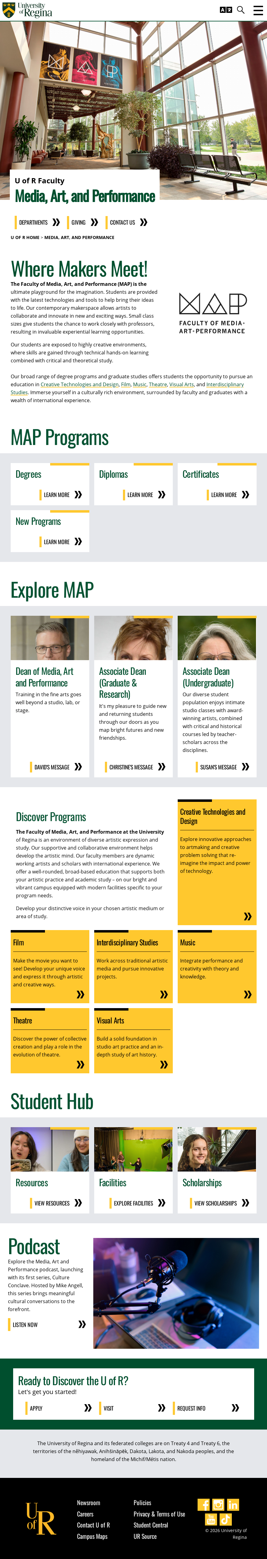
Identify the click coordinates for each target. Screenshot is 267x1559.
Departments (34, 223)
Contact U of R (93, 1523)
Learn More (56, 495)
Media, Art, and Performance (79, 237)
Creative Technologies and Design (80, 384)
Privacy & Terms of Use (159, 1512)
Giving (80, 223)
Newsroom (88, 1500)
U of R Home (25, 237)
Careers (85, 1512)
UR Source (145, 1534)
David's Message (51, 766)
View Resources (51, 1202)
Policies (142, 1500)
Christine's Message (130, 766)
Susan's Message (217, 766)
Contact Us (125, 223)
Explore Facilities (133, 1202)
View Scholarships (215, 1202)
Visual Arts (181, 384)
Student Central (151, 1523)
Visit (109, 1407)
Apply (36, 1407)
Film (126, 384)
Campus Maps (92, 1534)
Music (139, 384)
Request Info (192, 1407)
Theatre (158, 384)
